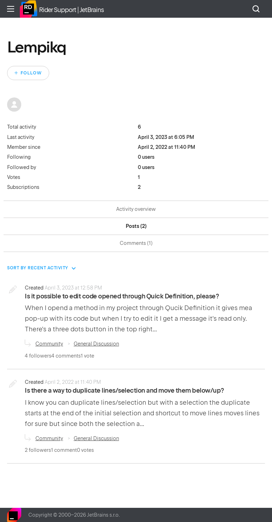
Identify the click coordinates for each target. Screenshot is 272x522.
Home (28, 9)
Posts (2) (136, 226)
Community (49, 344)
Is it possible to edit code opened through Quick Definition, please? (122, 296)
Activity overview (136, 209)
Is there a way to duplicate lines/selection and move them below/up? (124, 390)
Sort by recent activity (37, 267)
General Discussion (96, 344)
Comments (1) (136, 243)
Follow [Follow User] (31, 73)
